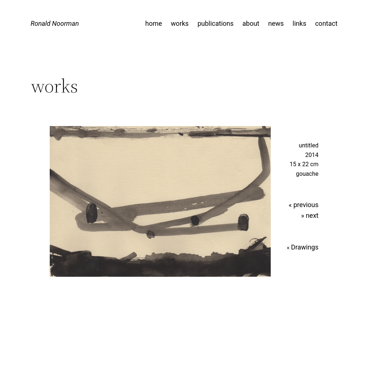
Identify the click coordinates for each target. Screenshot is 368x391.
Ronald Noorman (55, 23)
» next (309, 215)
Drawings (305, 247)
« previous (304, 205)
